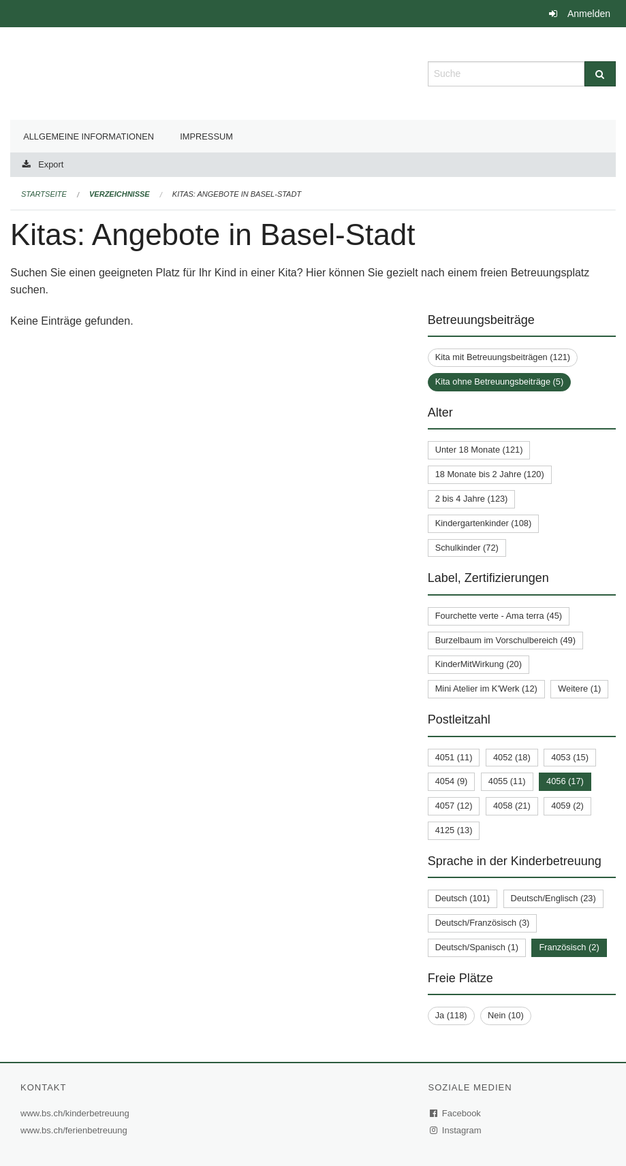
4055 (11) (507, 781)
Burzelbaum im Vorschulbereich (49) (505, 640)
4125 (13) (454, 830)
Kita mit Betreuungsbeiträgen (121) (502, 357)
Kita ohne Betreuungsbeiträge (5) (499, 381)
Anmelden (588, 13)
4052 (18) (512, 757)
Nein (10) (506, 1015)
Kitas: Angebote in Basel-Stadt (236, 194)
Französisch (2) (569, 947)
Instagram (456, 1130)
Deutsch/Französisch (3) (482, 923)
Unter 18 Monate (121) (479, 449)
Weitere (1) (579, 688)
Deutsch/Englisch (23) (553, 898)
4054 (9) (451, 781)
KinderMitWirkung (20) (478, 664)
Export (50, 164)
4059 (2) (567, 805)
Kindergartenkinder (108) (483, 523)
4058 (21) (512, 805)
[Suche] (600, 73)
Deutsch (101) (462, 898)
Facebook (456, 1113)
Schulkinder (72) (467, 547)
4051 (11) (454, 757)
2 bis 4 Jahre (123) (471, 498)
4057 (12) (454, 805)
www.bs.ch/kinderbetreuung (76, 1113)
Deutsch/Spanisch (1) (476, 947)
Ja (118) (451, 1015)
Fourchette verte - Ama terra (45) (498, 616)
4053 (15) (570, 757)
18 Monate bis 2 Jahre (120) (489, 474)
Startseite (44, 194)
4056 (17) (565, 781)
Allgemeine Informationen (88, 136)
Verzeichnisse (119, 194)
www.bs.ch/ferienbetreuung (75, 1130)
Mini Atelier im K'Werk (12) (486, 688)
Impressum (206, 136)
